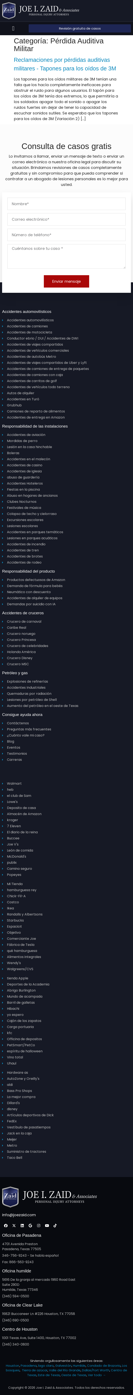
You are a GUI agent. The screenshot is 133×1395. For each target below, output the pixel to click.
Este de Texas (49, 1375)
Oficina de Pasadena (21, 1235)
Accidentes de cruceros (23, 613)
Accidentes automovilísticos (26, 311)
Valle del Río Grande (65, 1370)
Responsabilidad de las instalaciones (35, 426)
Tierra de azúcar (34, 1370)
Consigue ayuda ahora (22, 714)
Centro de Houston (20, 1329)
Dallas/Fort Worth (95, 1370)
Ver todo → (97, 1375)
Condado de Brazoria (104, 1365)
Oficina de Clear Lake (22, 1305)
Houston (12, 1365)
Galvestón (63, 1365)
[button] (13, 28)
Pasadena (29, 1365)
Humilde (79, 1365)
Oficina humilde (16, 1271)
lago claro (46, 1365)
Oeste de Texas (73, 1375)
